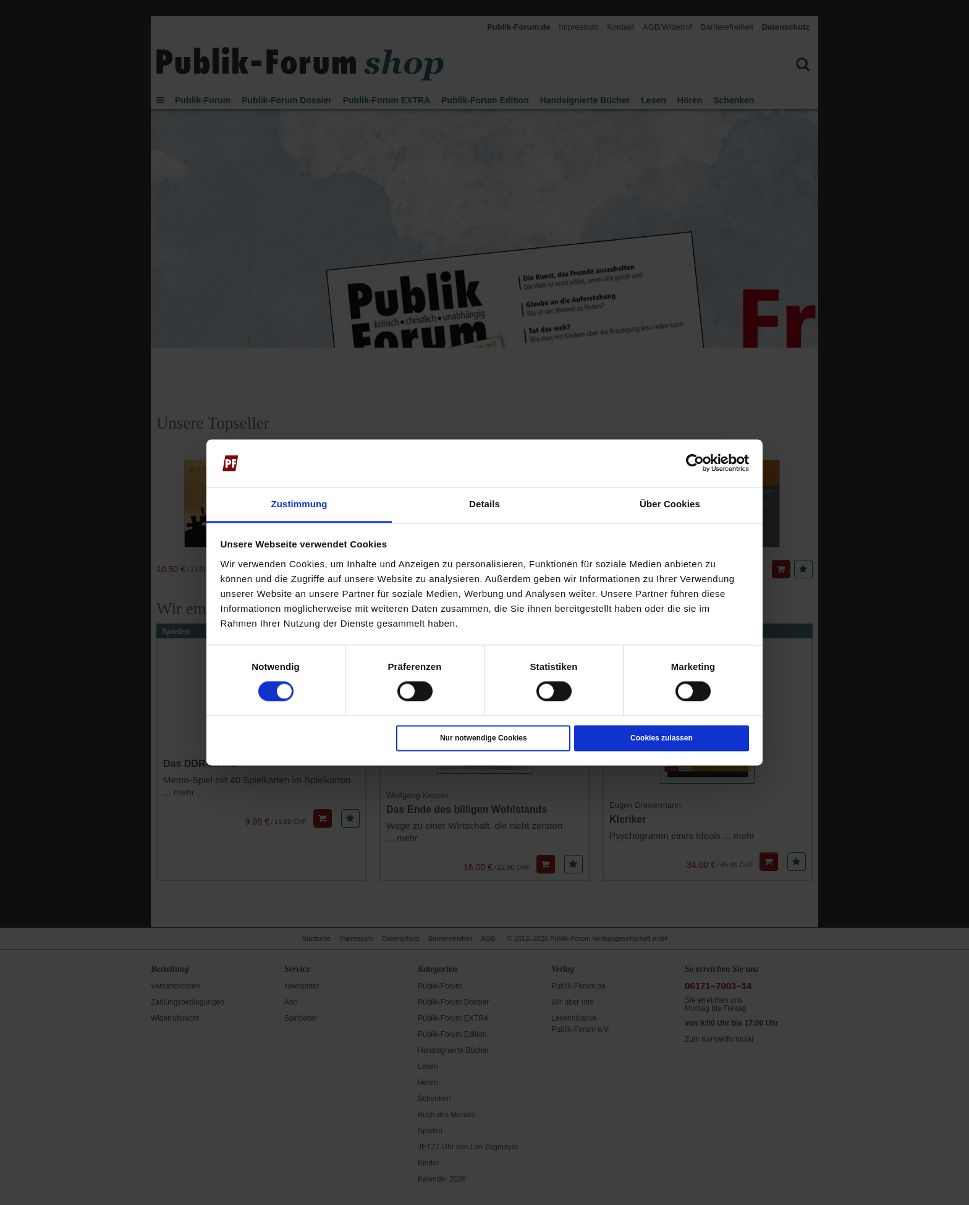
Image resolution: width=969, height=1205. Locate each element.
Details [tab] (484, 504)
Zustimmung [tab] (299, 504)
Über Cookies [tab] (670, 504)
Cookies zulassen (661, 738)
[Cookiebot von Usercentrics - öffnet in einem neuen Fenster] (695, 463)
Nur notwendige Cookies (483, 738)
